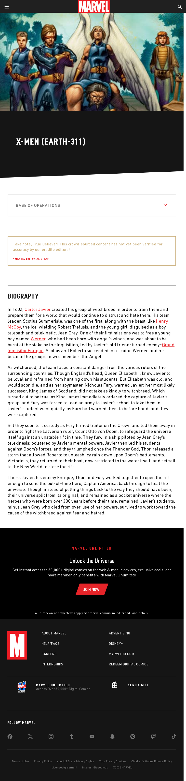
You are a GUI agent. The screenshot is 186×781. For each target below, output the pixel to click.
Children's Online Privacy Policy (151, 761)
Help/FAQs (51, 644)
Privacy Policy (43, 761)
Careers (49, 654)
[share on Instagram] (51, 737)
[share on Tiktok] (173, 737)
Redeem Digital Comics (129, 664)
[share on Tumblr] (71, 737)
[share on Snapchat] (112, 737)
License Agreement (64, 767)
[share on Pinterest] (132, 737)
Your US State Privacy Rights (75, 761)
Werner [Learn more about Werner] (38, 338)
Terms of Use (20, 761)
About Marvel (54, 633)
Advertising (119, 633)
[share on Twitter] (30, 737)
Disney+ (116, 644)
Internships (52, 664)
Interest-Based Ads (95, 767)
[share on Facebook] (10, 737)
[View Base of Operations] (92, 205)
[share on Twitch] (153, 737)
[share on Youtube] (92, 737)
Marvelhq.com (121, 654)
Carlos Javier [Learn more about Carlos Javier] (38, 309)
